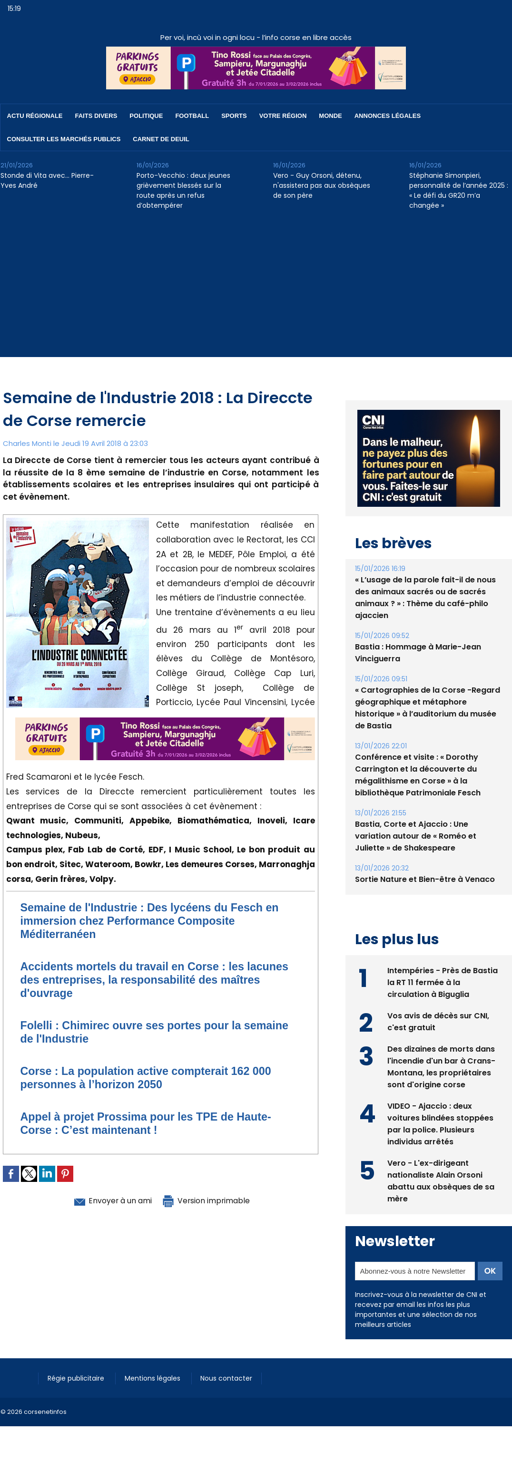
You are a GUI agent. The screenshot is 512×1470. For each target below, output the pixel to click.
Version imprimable (210, 1200)
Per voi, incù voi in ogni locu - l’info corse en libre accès (256, 37)
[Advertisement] (256, 290)
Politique (146, 115)
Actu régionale (35, 115)
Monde (330, 115)
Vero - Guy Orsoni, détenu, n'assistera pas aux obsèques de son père (321, 185)
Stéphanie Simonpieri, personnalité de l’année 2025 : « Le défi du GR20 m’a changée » (458, 190)
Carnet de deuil (161, 139)
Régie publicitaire (77, 1378)
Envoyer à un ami (108, 1200)
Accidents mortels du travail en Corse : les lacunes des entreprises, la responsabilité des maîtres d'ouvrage (158, 979)
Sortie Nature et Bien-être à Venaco (425, 879)
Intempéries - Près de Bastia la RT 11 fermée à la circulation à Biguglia (442, 982)
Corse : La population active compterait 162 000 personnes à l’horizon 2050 (149, 1077)
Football (192, 115)
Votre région (283, 115)
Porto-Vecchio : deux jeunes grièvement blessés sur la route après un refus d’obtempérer (183, 190)
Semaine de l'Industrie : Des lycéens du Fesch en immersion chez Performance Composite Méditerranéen (153, 920)
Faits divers (96, 115)
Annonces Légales (387, 115)
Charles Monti (27, 443)
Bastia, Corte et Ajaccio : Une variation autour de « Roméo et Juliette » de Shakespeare (415, 836)
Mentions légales (155, 1378)
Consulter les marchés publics (64, 139)
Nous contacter (229, 1378)
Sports (233, 115)
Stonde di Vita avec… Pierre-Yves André (47, 180)
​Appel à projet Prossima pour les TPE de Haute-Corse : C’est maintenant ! (149, 1123)
